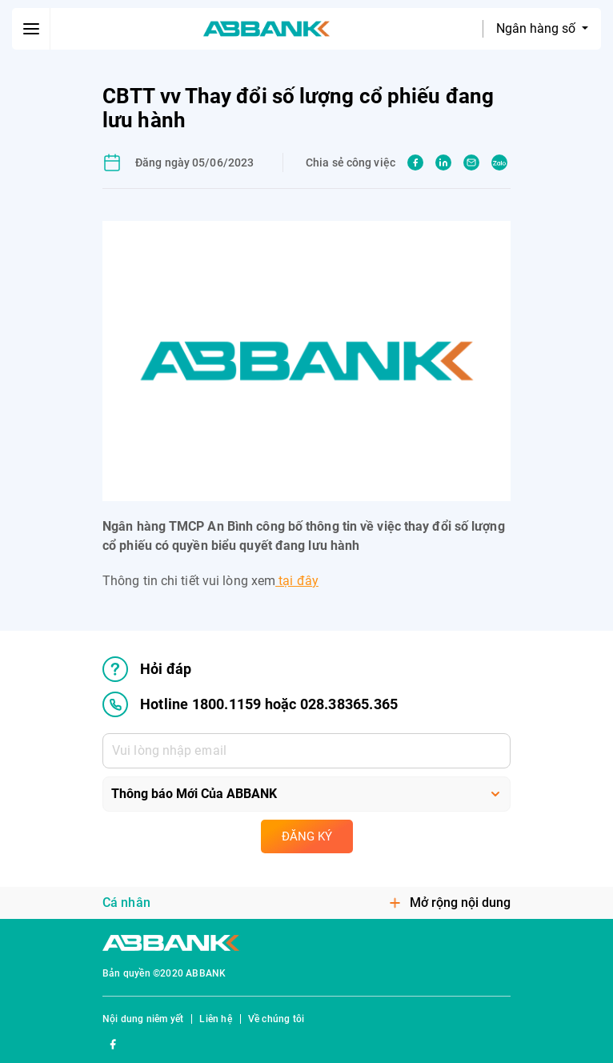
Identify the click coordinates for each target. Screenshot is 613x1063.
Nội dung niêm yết (142, 1019)
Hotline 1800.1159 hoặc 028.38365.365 (250, 704)
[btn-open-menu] (31, 29)
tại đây (297, 580)
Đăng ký (307, 836)
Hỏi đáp (146, 669)
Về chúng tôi (276, 1019)
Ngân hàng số (537, 28)
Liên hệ (215, 1019)
